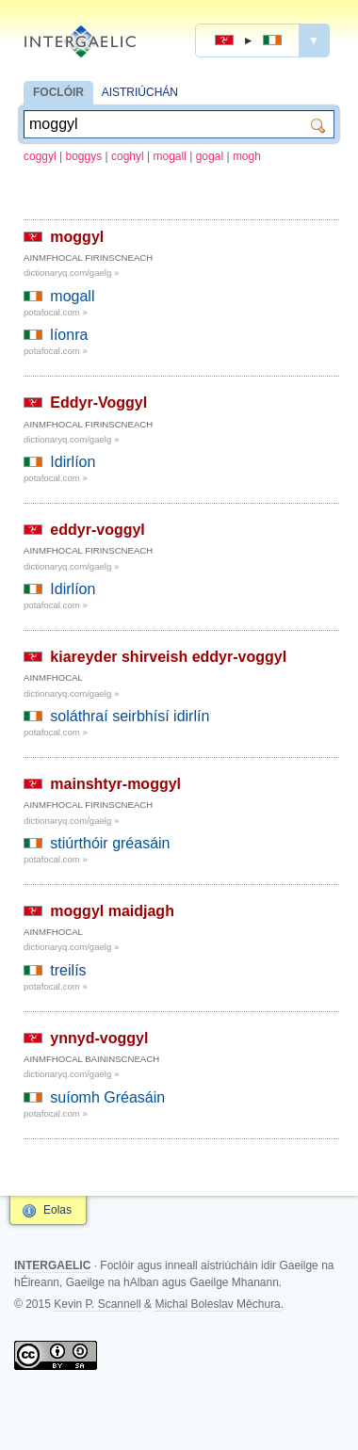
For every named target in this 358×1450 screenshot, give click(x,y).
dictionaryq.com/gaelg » (71, 272)
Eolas (57, 1209)
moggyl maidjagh (112, 911)
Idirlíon (72, 462)
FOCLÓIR (58, 92)
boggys (84, 156)
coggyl (40, 156)
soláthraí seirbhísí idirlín (129, 716)
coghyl (127, 156)
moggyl (77, 237)
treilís (68, 970)
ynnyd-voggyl (99, 1038)
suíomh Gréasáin (107, 1097)
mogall (170, 156)
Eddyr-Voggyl (98, 403)
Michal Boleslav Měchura (217, 1304)
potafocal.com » (56, 312)
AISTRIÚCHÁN (140, 92)
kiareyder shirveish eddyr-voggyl (168, 657)
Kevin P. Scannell (97, 1304)
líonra (69, 335)
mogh (247, 156)
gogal (209, 156)
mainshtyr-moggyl (115, 784)
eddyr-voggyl (97, 530)
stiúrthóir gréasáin (110, 843)
